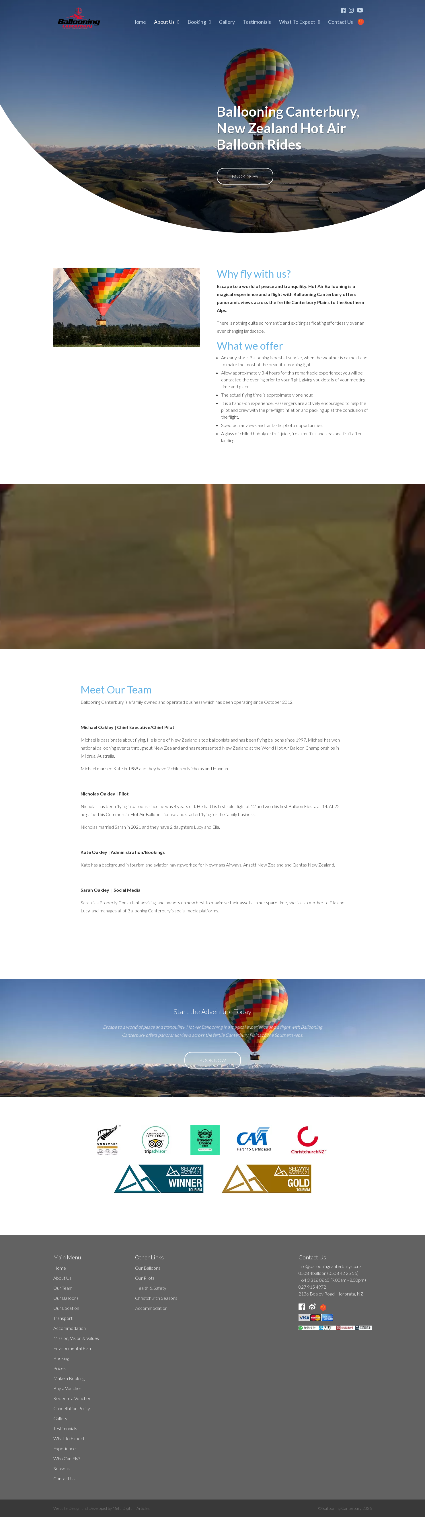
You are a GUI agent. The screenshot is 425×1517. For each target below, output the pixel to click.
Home (139, 22)
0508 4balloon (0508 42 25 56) (328, 1273)
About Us (164, 22)
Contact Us (340, 22)
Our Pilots (145, 1278)
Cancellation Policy (71, 1408)
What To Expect (297, 22)
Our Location (66, 1308)
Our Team (63, 1288)
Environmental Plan (72, 1348)
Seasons (61, 1468)
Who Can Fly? (66, 1458)
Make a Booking (69, 1378)
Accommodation (69, 1328)
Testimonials (257, 22)
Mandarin (364, 21)
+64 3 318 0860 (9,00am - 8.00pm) (332, 1280)
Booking (197, 22)
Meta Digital (123, 1508)
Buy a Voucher (67, 1388)
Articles (143, 1508)
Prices (59, 1368)
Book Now (245, 176)
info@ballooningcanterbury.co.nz (330, 1266)
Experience (64, 1448)
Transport (63, 1318)
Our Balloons (66, 1298)
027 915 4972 (312, 1286)
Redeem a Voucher (72, 1398)
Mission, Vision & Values (76, 1338)
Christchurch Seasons (156, 1298)
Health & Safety (150, 1288)
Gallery (227, 22)
